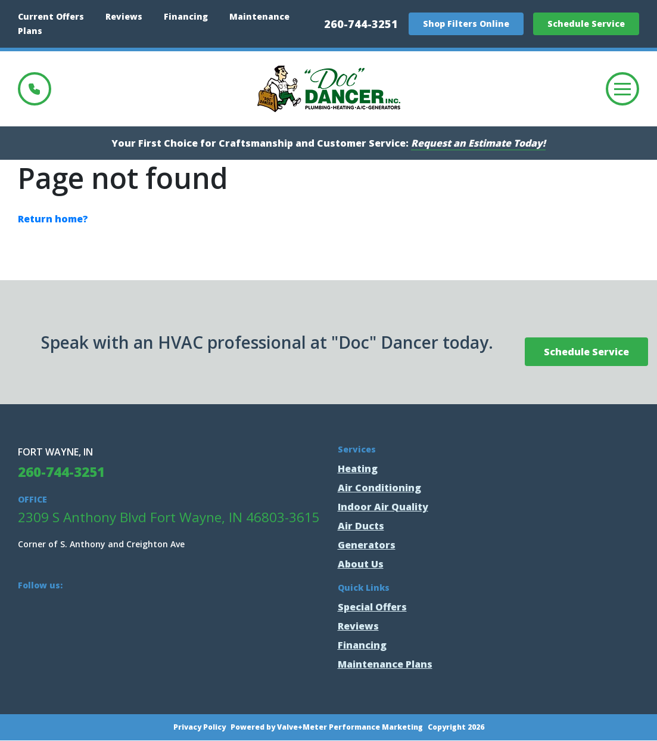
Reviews (123, 16)
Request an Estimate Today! (478, 143)
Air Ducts (361, 525)
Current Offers (51, 16)
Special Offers (372, 606)
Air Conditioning (379, 487)
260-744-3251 (361, 24)
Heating (358, 468)
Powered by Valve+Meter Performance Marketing (327, 727)
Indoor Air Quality (383, 506)
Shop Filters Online (466, 23)
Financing (186, 16)
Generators (367, 544)
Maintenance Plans (385, 664)
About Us (361, 564)
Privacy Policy (199, 727)
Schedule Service (586, 23)
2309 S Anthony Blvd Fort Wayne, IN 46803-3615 (169, 517)
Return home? (53, 218)
